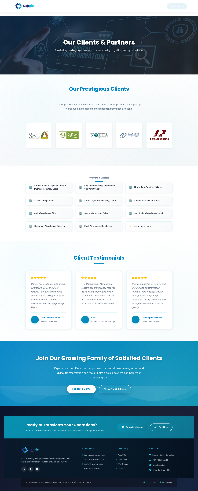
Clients (108, 6)
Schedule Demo (132, 427)
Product (90, 6)
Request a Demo (81, 388)
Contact (127, 6)
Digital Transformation (92, 464)
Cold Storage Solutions (93, 459)
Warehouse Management (94, 455)
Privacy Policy (69, 482)
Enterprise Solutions (92, 468)
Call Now (161, 427)
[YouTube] (37, 469)
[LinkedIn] (24, 469)
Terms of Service (83, 482)
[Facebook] (30, 469)
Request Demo (173, 6)
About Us (121, 455)
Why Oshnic (69, 6)
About (145, 6)
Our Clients (121, 459)
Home (50, 6)
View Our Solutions (115, 389)
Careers (120, 468)
